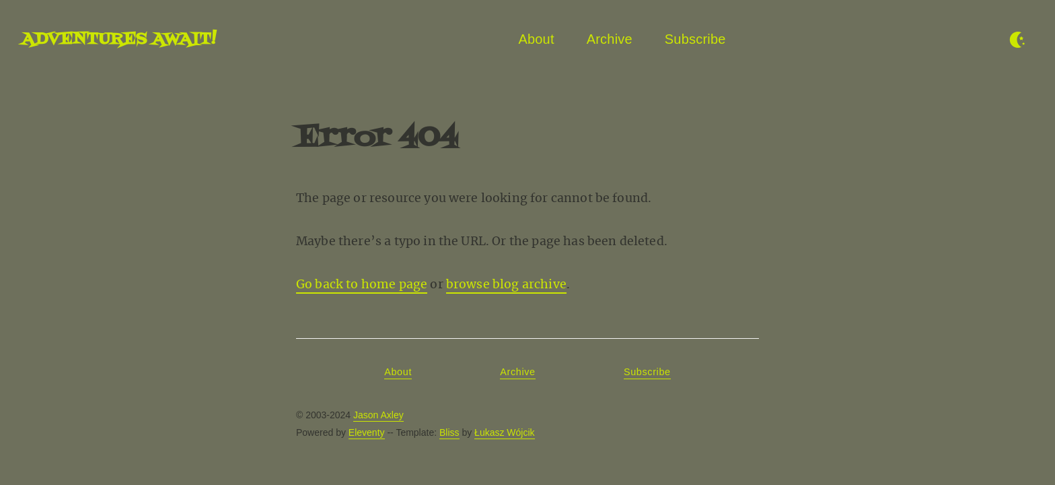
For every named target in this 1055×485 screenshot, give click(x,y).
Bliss (449, 432)
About (536, 39)
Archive (609, 39)
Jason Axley (378, 415)
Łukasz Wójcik (504, 432)
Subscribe (695, 39)
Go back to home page (361, 284)
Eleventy (367, 432)
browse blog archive (506, 284)
